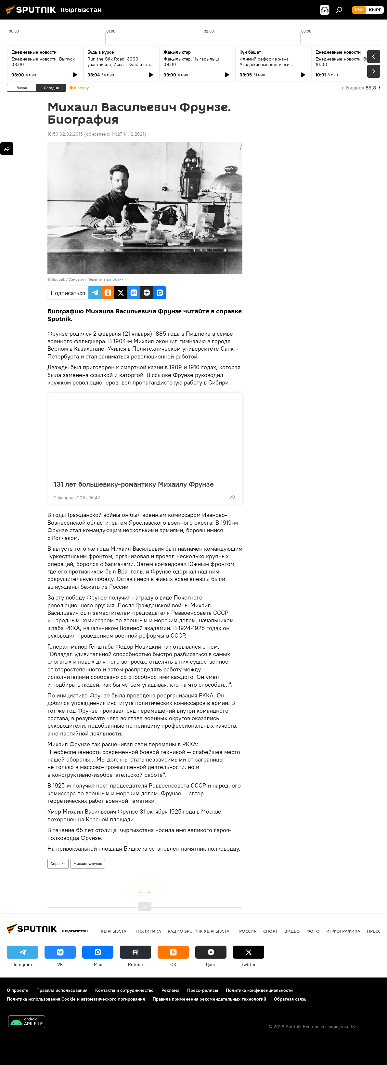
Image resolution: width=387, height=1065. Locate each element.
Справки (58, 863)
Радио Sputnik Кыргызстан (200, 931)
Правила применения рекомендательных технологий (209, 999)
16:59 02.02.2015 (65, 134)
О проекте (18, 990)
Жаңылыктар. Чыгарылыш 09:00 (191, 61)
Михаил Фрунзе (87, 863)
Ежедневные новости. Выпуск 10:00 (347, 61)
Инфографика (343, 931)
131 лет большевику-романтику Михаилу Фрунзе (140, 484)
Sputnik (58, 279)
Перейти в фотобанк (105, 279)
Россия (248, 931)
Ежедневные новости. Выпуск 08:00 (43, 61)
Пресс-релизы (202, 990)
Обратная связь (290, 999)
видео (292, 931)
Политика (148, 931)
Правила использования (61, 990)
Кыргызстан (115, 931)
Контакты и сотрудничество (124, 990)
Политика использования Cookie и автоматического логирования (76, 999)
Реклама (170, 990)
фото (313, 931)
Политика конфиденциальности (259, 990)
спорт (270, 931)
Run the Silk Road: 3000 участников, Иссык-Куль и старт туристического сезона (120, 64)
